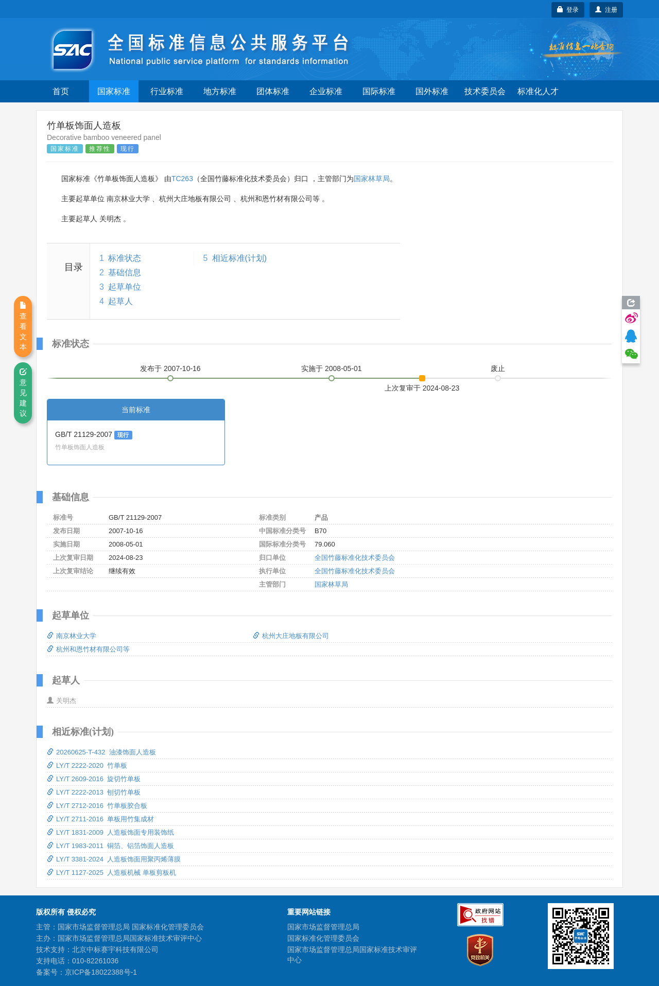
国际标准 (378, 91)
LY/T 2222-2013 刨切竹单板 (94, 792)
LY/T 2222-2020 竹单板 (87, 765)
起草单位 (124, 287)
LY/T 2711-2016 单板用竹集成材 (100, 819)
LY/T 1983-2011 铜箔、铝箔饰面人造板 (110, 846)
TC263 (182, 178)
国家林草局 (372, 178)
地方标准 (219, 91)
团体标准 (272, 91)
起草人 (120, 301)
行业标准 (166, 91)
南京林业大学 (71, 636)
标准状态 (124, 258)
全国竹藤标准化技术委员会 (355, 557)
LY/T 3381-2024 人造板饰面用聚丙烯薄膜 (114, 859)
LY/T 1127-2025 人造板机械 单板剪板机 (111, 872)
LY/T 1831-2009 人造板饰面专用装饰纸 (110, 832)
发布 (170, 368)
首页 (61, 91)
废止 (498, 368)
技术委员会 (485, 91)
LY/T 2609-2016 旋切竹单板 (94, 779)
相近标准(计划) (239, 258)
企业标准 (325, 91)
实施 (331, 368)
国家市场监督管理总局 (323, 927)
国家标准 (113, 91)
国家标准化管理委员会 (323, 938)
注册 (606, 9)
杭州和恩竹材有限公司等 (88, 649)
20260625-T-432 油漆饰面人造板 (101, 752)
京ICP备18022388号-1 (101, 972)
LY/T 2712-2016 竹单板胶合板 (97, 805)
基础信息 (124, 272)
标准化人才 (538, 91)
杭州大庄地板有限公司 (291, 636)
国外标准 (431, 91)
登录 (568, 9)
